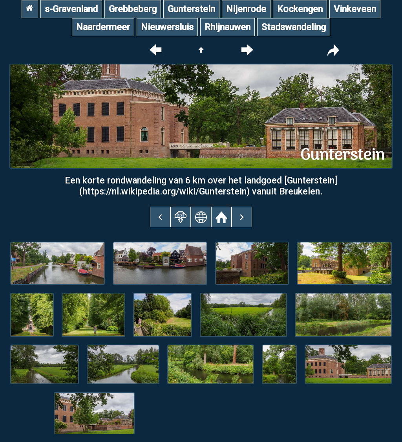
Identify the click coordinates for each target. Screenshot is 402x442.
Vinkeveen (355, 9)
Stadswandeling (293, 27)
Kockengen (300, 9)
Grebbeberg (133, 9)
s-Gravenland (71, 9)
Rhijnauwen (227, 27)
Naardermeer (103, 27)
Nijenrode (246, 9)
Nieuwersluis (167, 27)
